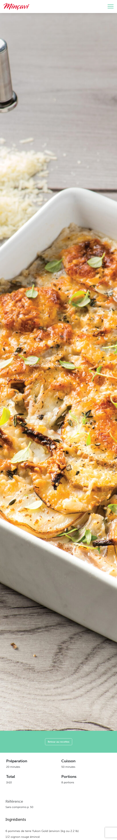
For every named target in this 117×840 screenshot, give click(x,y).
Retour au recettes (58, 741)
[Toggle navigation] (111, 6)
